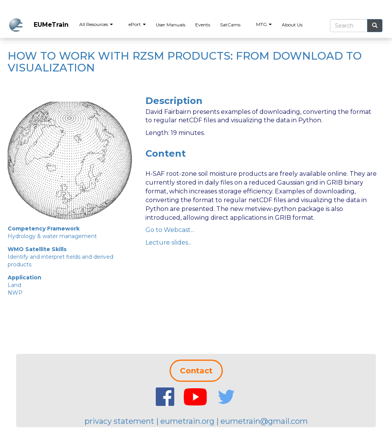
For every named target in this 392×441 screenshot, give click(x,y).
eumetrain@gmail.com (264, 421)
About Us (292, 25)
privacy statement (119, 421)
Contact (196, 370)
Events (202, 25)
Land (14, 285)
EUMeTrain (51, 24)
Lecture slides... (168, 242)
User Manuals (170, 25)
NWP (15, 292)
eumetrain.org (187, 421)
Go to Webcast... (169, 229)
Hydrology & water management (52, 236)
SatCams (230, 25)
